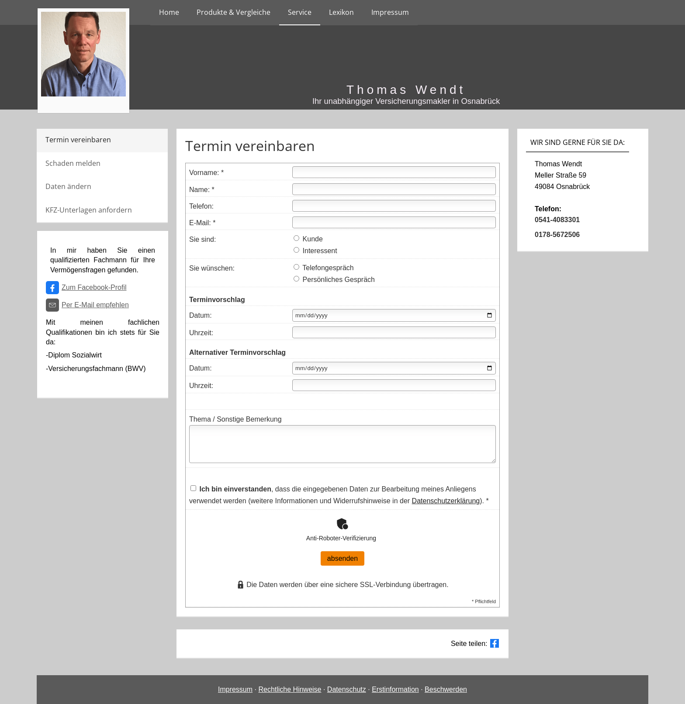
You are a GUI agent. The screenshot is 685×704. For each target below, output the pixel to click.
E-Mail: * (202, 223)
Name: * (201, 189)
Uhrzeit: (201, 333)
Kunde (308, 239)
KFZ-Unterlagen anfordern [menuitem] (88, 210)
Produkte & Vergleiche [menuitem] (233, 12)
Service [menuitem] (299, 12)
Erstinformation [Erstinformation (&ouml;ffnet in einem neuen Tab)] (395, 689)
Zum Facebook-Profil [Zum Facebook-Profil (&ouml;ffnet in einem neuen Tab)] (94, 287)
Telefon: (201, 206)
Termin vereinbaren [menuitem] (78, 139)
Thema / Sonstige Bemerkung (235, 419)
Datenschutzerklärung (446, 501)
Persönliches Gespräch (334, 279)
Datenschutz (346, 689)
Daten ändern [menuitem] (68, 186)
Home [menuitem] (169, 12)
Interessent (315, 250)
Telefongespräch (324, 267)
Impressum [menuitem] (390, 12)
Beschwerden (446, 689)
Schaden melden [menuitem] (72, 163)
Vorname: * (206, 172)
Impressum (235, 689)
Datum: (200, 315)
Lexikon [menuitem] (341, 12)
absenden (342, 558)
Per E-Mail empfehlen (95, 305)
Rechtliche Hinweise (289, 689)
